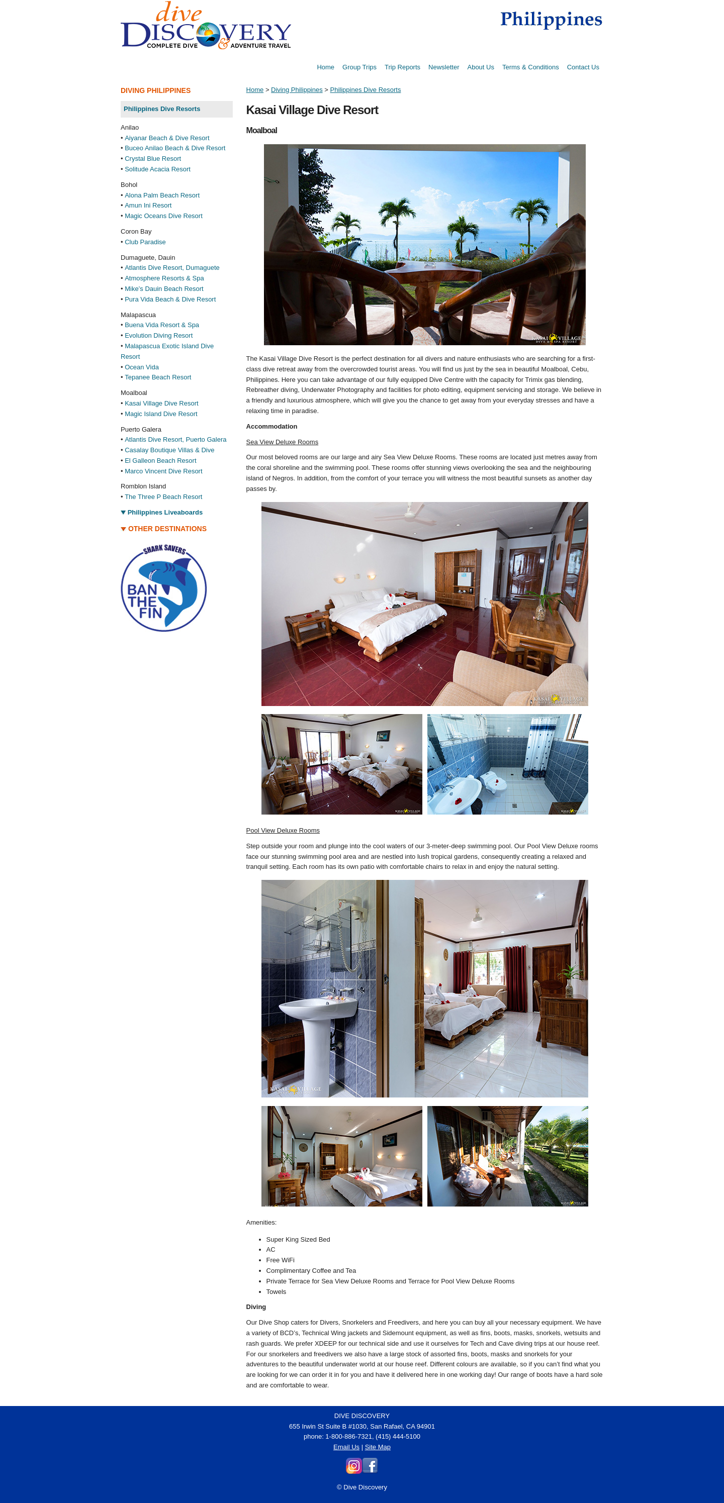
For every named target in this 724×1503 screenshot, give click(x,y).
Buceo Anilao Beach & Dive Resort (175, 148)
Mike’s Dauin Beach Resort (164, 288)
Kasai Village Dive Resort (161, 403)
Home (325, 67)
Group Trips (359, 67)
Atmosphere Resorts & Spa (164, 278)
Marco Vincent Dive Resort (163, 471)
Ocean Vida (142, 367)
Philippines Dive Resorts (365, 89)
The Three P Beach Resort (163, 496)
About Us (480, 67)
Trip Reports (402, 67)
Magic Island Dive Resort (161, 414)
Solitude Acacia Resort (158, 169)
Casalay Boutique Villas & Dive (169, 450)
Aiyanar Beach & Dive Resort (167, 138)
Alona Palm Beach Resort (162, 195)
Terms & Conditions (530, 67)
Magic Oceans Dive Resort (164, 216)
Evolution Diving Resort (159, 335)
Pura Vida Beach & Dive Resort (170, 299)
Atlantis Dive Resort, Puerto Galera (175, 439)
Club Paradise (145, 242)
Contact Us (583, 67)
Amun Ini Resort (148, 205)
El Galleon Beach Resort (160, 460)
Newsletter (443, 67)
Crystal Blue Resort (153, 158)
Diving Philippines (297, 89)
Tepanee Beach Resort (158, 377)
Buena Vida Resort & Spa (162, 325)
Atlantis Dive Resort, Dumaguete (172, 267)
